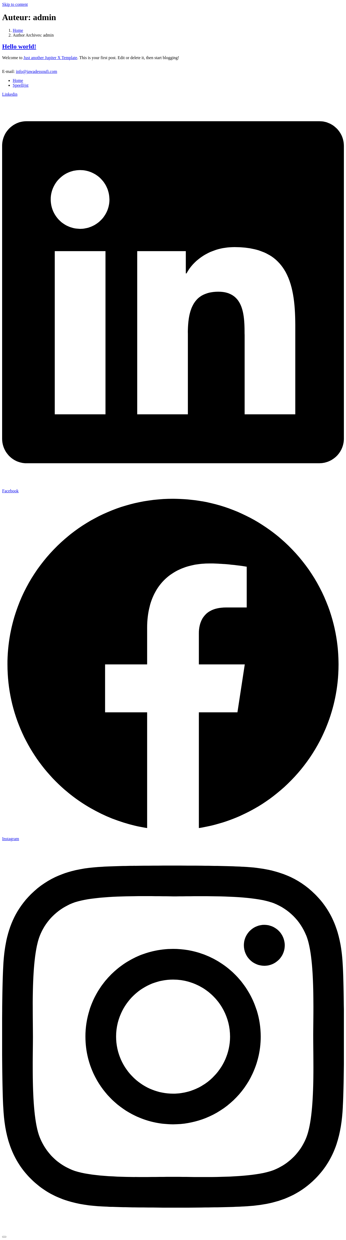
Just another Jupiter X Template (50, 57)
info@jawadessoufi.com (36, 71)
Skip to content (15, 4)
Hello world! (19, 46)
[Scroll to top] (4, 1237)
